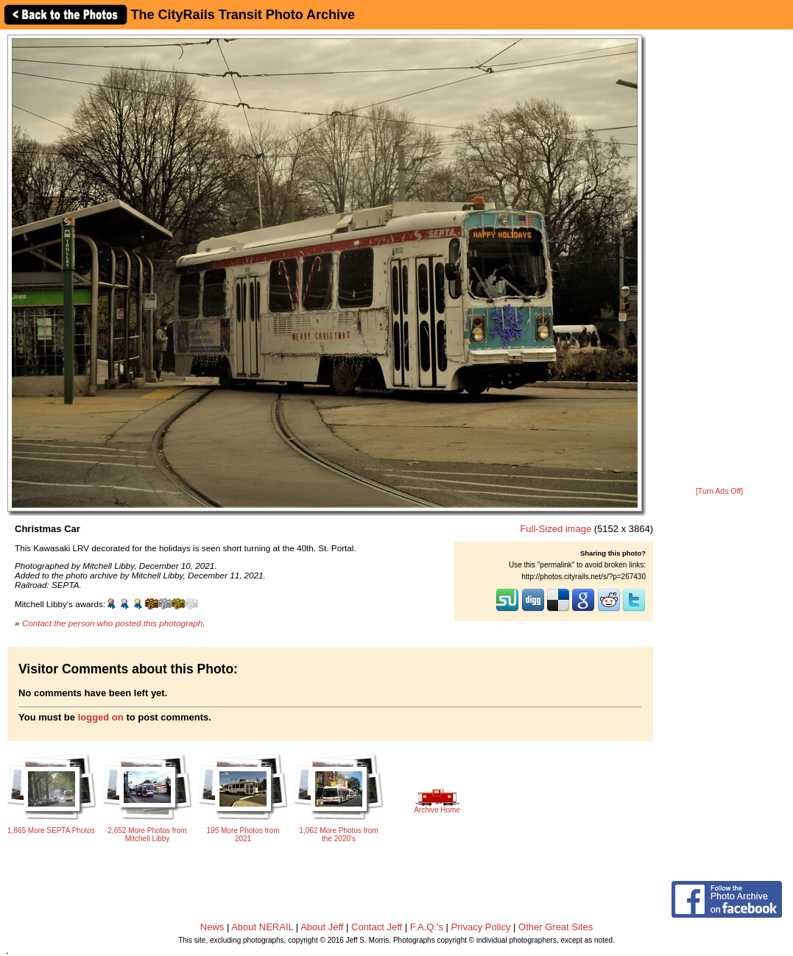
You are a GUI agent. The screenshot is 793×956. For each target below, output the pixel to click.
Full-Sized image (555, 528)
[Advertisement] (719, 259)
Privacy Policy (481, 926)
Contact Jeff (376, 926)
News (212, 926)
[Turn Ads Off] (719, 491)
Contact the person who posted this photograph (112, 623)
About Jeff (321, 926)
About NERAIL (262, 926)
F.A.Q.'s (426, 926)
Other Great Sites (555, 926)
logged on (101, 717)
